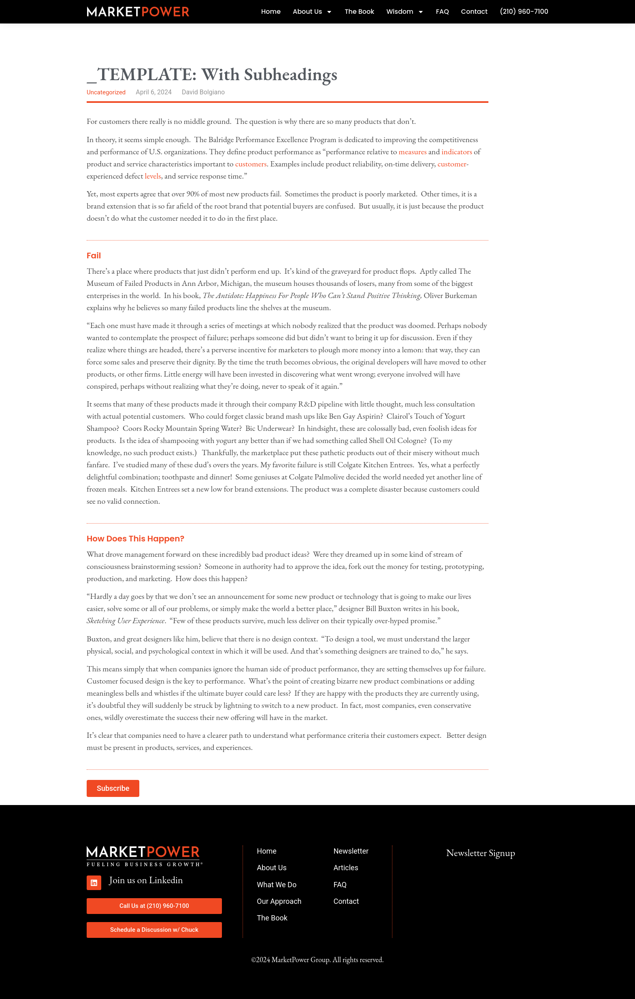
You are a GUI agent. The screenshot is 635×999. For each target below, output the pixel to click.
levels (153, 175)
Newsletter (351, 851)
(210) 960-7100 (524, 11)
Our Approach (279, 901)
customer (451, 163)
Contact (474, 11)
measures (412, 151)
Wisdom (405, 11)
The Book (359, 11)
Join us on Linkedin (146, 879)
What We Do (276, 884)
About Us (312, 11)
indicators (456, 151)
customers (251, 163)
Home (271, 11)
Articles (345, 867)
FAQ (442, 11)
